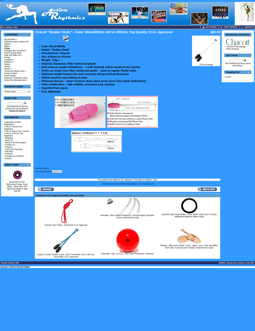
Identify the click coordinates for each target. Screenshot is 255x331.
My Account (209, 27)
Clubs (15, 27)
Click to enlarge (206, 64)
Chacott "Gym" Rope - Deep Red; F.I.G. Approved (65, 225)
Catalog (8, 27)
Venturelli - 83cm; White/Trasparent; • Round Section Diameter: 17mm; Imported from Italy (127, 216)
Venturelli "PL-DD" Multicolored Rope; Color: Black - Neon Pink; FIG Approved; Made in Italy (17, 185)
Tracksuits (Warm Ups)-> (15, 71)
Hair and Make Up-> (13, 55)
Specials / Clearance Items (16, 78)
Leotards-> (9, 60)
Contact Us (10, 145)
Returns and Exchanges (15, 142)
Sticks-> (8, 69)
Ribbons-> (9, 62)
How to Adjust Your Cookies (17, 131)
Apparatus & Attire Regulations (12, 123)
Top (2, 27)
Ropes (7, 64)
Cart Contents (229, 27)
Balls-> (8, 46)
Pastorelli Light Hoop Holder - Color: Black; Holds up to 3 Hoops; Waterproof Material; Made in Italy (189, 215)
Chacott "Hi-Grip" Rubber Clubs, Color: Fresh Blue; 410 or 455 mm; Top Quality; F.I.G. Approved (66, 255)
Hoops (7, 57)
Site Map (9, 151)
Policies (8, 147)
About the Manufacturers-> (16, 80)
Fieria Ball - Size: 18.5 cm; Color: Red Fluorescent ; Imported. (127, 254)
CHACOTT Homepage (236, 47)
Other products (232, 49)
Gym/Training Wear (13, 53)
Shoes (7, 66)
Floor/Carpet (10, 75)
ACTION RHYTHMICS (22, 267)
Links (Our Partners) (14, 149)
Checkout (247, 27)
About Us (9, 140)
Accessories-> (11, 39)
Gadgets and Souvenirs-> (16, 51)
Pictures (8, 154)
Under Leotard (11, 73)
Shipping (9, 138)
